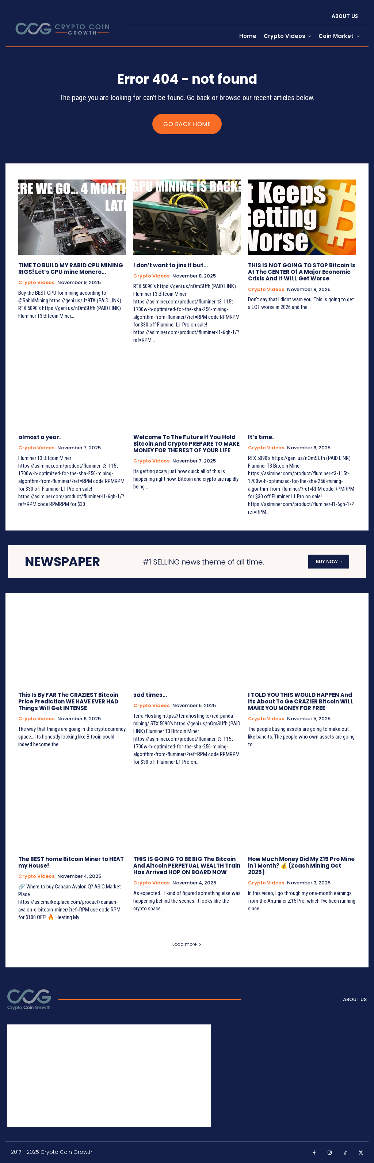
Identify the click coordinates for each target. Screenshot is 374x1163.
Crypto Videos (36, 283)
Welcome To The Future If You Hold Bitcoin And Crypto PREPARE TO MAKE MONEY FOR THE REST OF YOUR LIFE (186, 443)
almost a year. (39, 437)
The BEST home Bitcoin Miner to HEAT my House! (71, 862)
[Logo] (29, 999)
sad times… (150, 695)
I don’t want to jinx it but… (170, 265)
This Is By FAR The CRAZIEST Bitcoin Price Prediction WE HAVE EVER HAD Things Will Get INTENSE (68, 701)
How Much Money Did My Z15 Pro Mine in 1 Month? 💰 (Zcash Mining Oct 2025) (301, 865)
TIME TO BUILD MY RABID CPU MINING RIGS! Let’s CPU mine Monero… (70, 268)
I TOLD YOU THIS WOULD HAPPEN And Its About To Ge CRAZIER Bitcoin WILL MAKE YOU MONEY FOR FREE (301, 701)
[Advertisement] (109, 1075)
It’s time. (261, 437)
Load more (187, 944)
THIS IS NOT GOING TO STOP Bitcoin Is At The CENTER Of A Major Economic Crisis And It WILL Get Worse (301, 271)
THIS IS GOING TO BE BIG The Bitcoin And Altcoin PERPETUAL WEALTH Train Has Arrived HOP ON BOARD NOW (186, 865)
